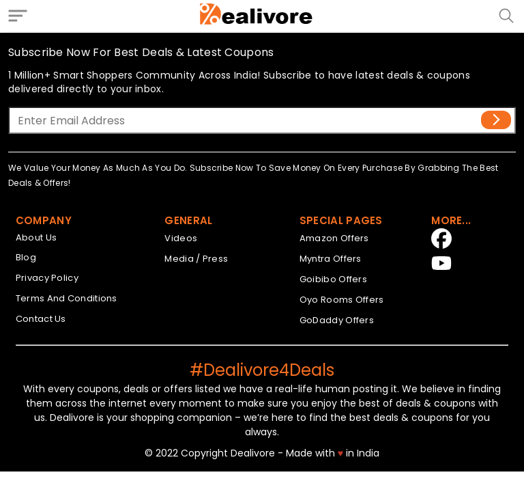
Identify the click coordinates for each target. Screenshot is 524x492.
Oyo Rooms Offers (342, 299)
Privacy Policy (47, 277)
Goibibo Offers (333, 279)
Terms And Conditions (66, 298)
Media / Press (196, 258)
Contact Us (41, 318)
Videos (180, 238)
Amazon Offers (334, 238)
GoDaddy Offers (337, 320)
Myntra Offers (331, 258)
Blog (26, 257)
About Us (36, 237)
